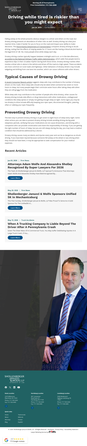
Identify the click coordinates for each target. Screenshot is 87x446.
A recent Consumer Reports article (18, 82)
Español (20, 422)
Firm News (25, 160)
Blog (6, 422)
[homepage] (14, 382)
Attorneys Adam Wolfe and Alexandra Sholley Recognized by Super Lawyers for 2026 (40, 165)
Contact (20, 419)
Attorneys (7, 419)
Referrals (20, 417)
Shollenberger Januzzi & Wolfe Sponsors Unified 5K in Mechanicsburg (42, 195)
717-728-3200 (51, 5)
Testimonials (21, 415)
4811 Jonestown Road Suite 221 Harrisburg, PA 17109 (37, 398)
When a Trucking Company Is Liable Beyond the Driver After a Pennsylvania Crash (42, 225)
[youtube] (18, 387)
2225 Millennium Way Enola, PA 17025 (11, 397)
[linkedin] (14, 387)
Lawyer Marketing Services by (43, 432)
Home (6, 415)
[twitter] (10, 387)
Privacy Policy (59, 429)
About (6, 417)
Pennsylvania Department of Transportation (33, 46)
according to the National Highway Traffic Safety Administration (30, 59)
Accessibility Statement (71, 429)
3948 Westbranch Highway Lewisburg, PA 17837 (64, 398)
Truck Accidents (27, 220)
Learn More (15, 178)
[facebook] (6, 387)
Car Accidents (49, 27)
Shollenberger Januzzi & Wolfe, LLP (24, 429)
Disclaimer (51, 429)
